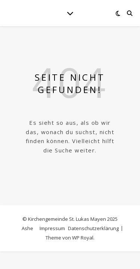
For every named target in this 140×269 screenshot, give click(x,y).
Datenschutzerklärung (93, 228)
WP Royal (82, 237)
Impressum (52, 228)
